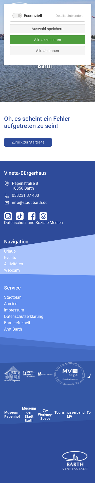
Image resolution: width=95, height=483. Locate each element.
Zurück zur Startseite (28, 142)
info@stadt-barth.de (29, 202)
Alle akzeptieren (47, 39)
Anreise (10, 303)
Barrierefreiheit (17, 322)
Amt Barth (13, 329)
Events (10, 257)
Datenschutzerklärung (23, 316)
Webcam (12, 270)
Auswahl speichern (48, 29)
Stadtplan (13, 297)
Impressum (14, 310)
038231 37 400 (25, 195)
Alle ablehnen (47, 50)
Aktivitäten (13, 264)
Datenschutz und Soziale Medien (33, 222)
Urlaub (10, 251)
